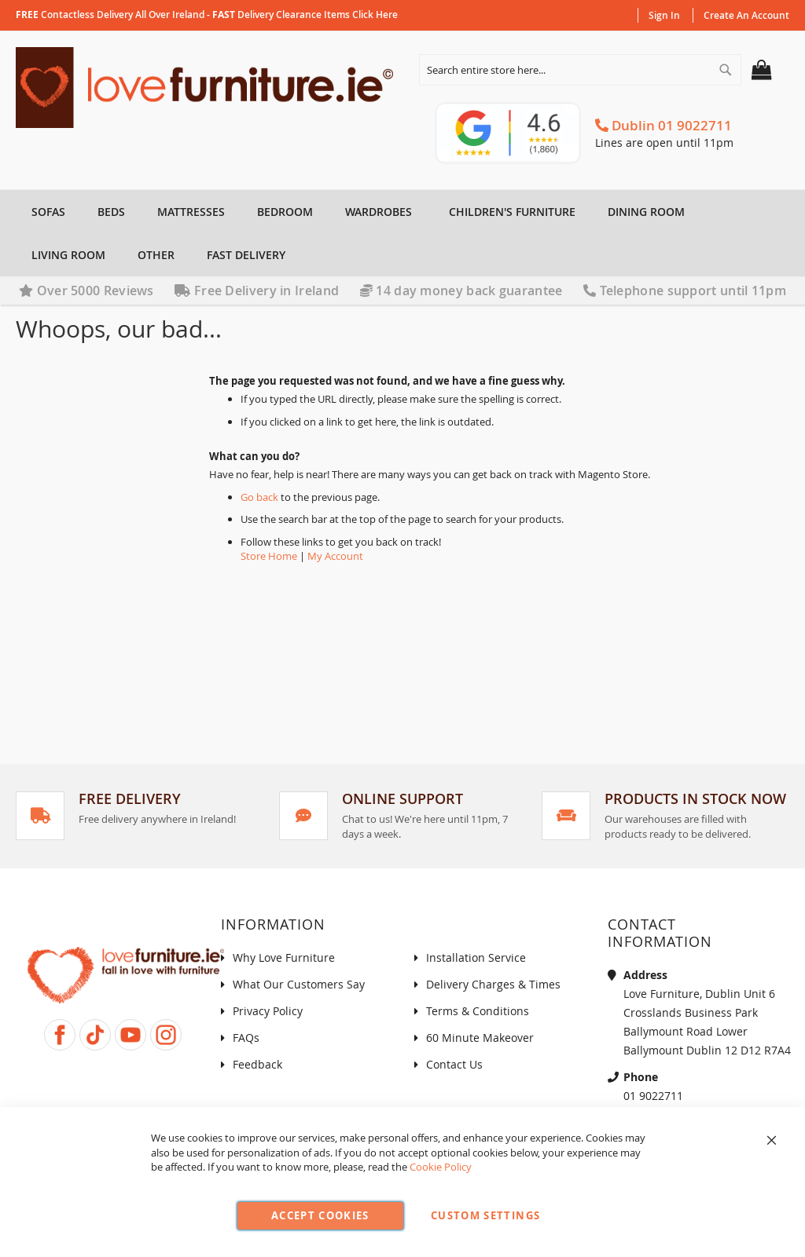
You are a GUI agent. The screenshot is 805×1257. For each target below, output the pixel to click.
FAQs (246, 1037)
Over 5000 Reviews (86, 290)
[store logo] (209, 87)
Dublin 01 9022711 (663, 125)
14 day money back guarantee (461, 290)
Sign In (664, 15)
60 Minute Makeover (480, 1037)
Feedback (257, 1064)
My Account (335, 556)
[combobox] (580, 70)
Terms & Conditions (477, 1010)
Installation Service (476, 957)
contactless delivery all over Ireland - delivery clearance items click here (207, 14)
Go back (259, 497)
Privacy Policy (268, 1010)
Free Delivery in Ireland (257, 290)
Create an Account (746, 15)
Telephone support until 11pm (684, 290)
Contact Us (454, 1064)
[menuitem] (46, 211)
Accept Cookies (320, 1215)
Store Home (269, 556)
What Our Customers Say (299, 984)
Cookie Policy (441, 1167)
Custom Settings (485, 1215)
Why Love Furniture (284, 957)
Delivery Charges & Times (493, 984)
